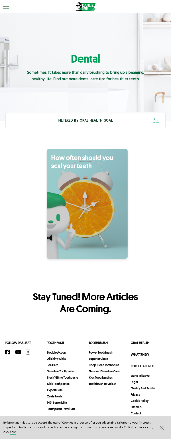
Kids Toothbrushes (101, 377)
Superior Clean (98, 359)
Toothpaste (55, 343)
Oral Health (140, 343)
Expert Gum (55, 390)
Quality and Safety (143, 388)
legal (134, 382)
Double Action (56, 352)
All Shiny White (56, 359)
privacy (135, 394)
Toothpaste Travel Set (61, 409)
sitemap (136, 407)
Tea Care (52, 365)
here (13, 432)
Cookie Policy (140, 401)
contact (136, 413)
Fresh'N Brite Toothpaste (62, 377)
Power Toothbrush (100, 352)
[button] (161, 427)
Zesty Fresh (54, 396)
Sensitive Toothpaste (60, 371)
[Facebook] (9, 352)
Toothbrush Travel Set (102, 384)
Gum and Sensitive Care (104, 371)
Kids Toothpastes (58, 384)
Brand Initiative (140, 376)
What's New (140, 354)
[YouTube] (19, 352)
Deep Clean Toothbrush (104, 365)
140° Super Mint (57, 402)
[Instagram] (29, 352)
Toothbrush (98, 343)
